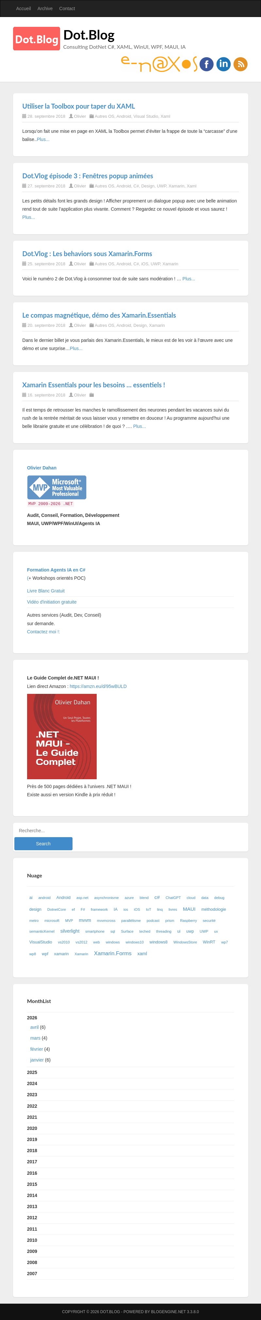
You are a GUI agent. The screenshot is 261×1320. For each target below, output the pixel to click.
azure (129, 898)
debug (219, 898)
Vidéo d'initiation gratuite (52, 602)
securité (209, 921)
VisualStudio (40, 942)
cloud (191, 898)
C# (136, 186)
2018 (32, 1150)
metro (34, 921)
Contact (67, 8)
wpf (45, 954)
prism (169, 921)
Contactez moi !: (44, 631)
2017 (32, 1161)
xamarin (61, 954)
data (204, 898)
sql (112, 931)
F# (83, 909)
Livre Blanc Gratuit (46, 590)
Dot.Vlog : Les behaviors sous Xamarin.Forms (87, 253)
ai (31, 897)
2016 (32, 1173)
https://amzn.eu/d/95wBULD (98, 686)
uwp (190, 931)
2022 (32, 1106)
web (96, 942)
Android (124, 116)
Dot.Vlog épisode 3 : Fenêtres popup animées (87, 176)
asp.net (82, 898)
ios (125, 909)
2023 (32, 1094)
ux (216, 931)
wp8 (32, 954)
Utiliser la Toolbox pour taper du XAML (78, 106)
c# (157, 897)
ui (179, 931)
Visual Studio (146, 116)
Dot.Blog (89, 35)
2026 (130, 1040)
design (35, 909)
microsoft (51, 921)
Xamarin (176, 186)
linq (160, 909)
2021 (32, 1117)
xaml (142, 953)
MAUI (189, 909)
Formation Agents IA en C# (56, 569)
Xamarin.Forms (113, 953)
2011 (32, 1229)
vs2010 (64, 942)
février (36, 1049)
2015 (32, 1184)
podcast (153, 921)
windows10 (135, 942)
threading (163, 931)
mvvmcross (106, 921)
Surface (127, 931)
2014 (32, 1195)
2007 (32, 1273)
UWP (161, 186)
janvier (37, 1060)
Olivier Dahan (42, 467)
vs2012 (81, 942)
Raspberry (188, 921)
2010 (32, 1240)
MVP (69, 921)
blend (144, 898)
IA (116, 909)
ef (73, 909)
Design (147, 186)
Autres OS (104, 116)
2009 (32, 1251)
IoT (148, 909)
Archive (45, 8)
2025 (32, 1072)
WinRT (209, 942)
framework (99, 909)
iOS (144, 263)
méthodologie (213, 909)
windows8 (159, 942)
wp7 (224, 942)
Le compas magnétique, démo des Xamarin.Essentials (99, 315)
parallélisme (131, 921)
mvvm (85, 920)
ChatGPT (173, 898)
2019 (32, 1139)
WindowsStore (185, 942)
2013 (32, 1206)
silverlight (69, 931)
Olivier (80, 116)
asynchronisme (106, 898)
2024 (32, 1083)
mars (35, 1038)
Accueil (23, 8)
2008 (32, 1262)
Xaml (165, 116)
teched (145, 931)
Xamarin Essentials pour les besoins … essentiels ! (93, 385)
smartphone (95, 931)
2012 (32, 1217)
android (44, 898)
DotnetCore (56, 909)
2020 (32, 1128)
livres (173, 909)
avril (34, 1027)
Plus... (43, 139)
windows (113, 942)
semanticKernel (42, 931)
